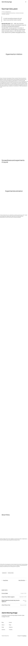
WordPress (24, 635)
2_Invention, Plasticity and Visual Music (8, 12)
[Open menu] (25, 2)
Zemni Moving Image (7, 2)
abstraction (4, 572)
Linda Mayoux (7, 11)
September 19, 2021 (23, 596)
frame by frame (10, 572)
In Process (3, 14)
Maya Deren (5, 580)
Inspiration (7, 14)
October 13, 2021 (23, 593)
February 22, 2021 (23, 605)
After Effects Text (6, 605)
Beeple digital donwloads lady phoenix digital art (11, 601)
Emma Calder (5, 593)
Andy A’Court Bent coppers (8, 596)
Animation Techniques (19, 12)
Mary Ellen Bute (22, 580)
